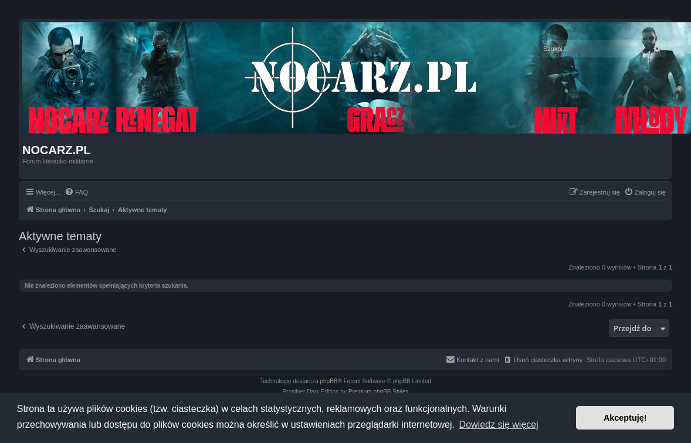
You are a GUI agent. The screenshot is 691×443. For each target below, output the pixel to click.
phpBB (329, 381)
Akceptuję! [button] (625, 417)
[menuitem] (76, 192)
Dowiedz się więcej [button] (498, 425)
